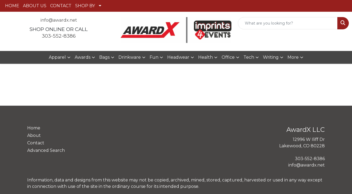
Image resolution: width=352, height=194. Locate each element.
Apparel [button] (57, 57)
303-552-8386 (59, 36)
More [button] (293, 57)
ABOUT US (34, 5)
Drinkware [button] (129, 57)
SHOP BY (85, 5)
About (34, 135)
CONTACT (60, 5)
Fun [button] (154, 57)
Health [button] (205, 57)
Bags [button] (104, 57)
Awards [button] (82, 57)
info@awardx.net (59, 20)
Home (33, 127)
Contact (35, 142)
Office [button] (228, 57)
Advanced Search (46, 150)
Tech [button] (248, 57)
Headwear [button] (178, 57)
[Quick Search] (288, 23)
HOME (12, 5)
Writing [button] (271, 57)
